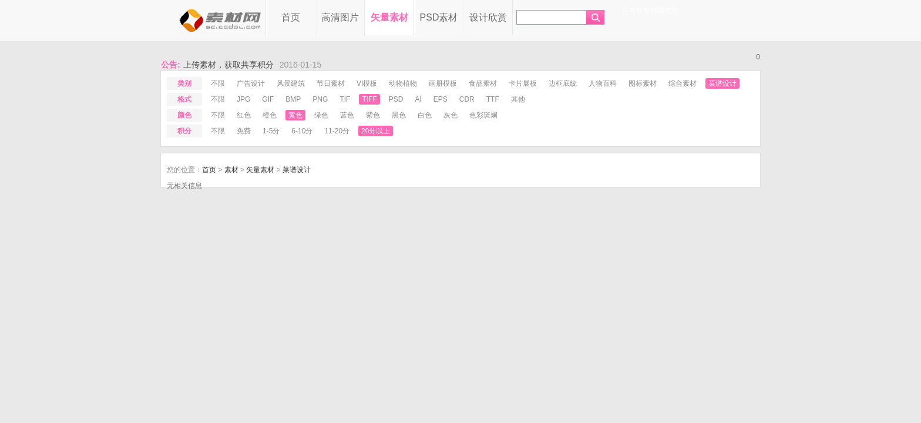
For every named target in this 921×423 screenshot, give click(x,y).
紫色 (373, 115)
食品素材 (483, 83)
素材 (231, 170)
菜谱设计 (722, 83)
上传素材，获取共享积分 (228, 64)
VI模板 (367, 83)
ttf (492, 99)
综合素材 (682, 83)
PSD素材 (439, 17)
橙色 (270, 115)
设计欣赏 (488, 17)
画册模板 (443, 83)
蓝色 (347, 115)
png (320, 99)
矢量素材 (389, 17)
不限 (218, 83)
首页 (290, 17)
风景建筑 (291, 83)
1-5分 (271, 131)
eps (440, 99)
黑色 (399, 115)
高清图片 (340, 17)
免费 (244, 131)
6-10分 (301, 131)
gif (268, 99)
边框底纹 (563, 83)
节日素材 (331, 83)
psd (396, 99)
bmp (293, 99)
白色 (425, 115)
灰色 (450, 115)
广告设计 (251, 83)
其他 (518, 99)
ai (418, 99)
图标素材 (642, 83)
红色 (244, 115)
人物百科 (603, 83)
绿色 (321, 115)
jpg (243, 99)
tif (345, 99)
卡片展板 (523, 83)
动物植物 (403, 83)
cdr (467, 99)
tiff (369, 99)
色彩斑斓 (483, 115)
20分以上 (375, 131)
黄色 (295, 115)
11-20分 (336, 131)
